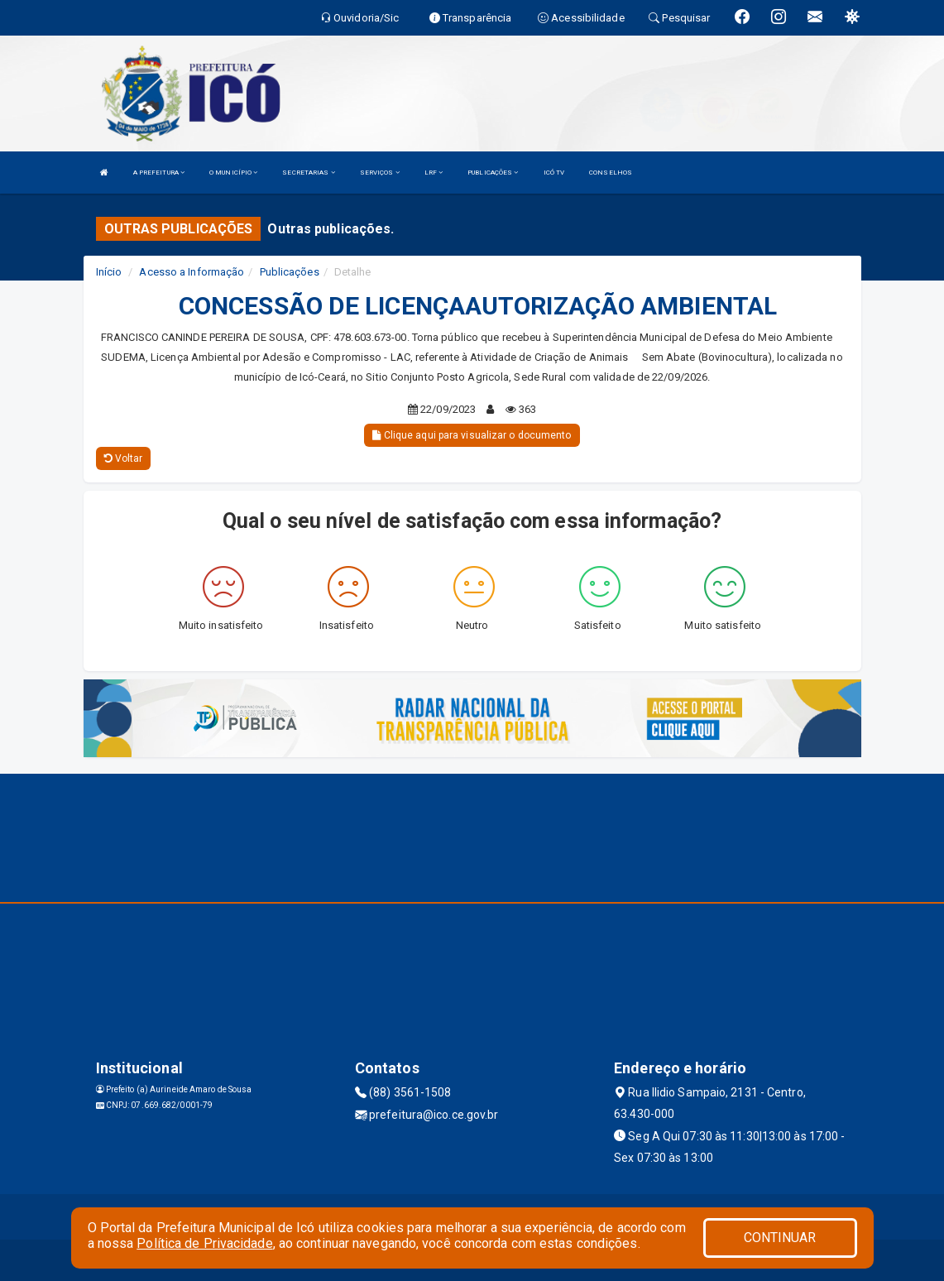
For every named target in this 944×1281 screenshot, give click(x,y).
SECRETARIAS (308, 172)
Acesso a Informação (191, 272)
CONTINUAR (780, 1237)
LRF (433, 172)
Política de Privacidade (204, 1243)
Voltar (123, 458)
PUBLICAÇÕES (492, 172)
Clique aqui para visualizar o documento (471, 435)
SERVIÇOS (380, 172)
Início (109, 272)
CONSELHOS (610, 172)
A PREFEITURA (158, 172)
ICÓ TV (554, 172)
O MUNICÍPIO (233, 172)
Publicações (289, 272)
